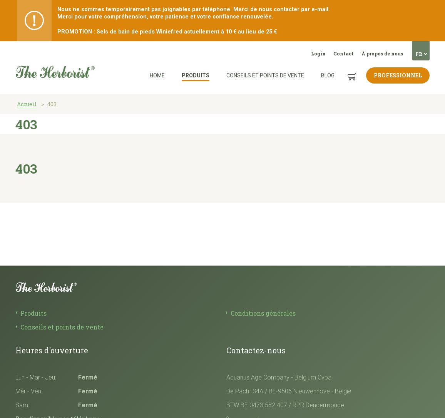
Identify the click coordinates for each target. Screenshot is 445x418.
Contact (343, 53)
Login (318, 53)
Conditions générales (263, 313)
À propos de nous (382, 53)
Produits (195, 75)
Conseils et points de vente (265, 75)
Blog (328, 75)
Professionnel (398, 75)
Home (157, 75)
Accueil (27, 104)
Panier (345, 70)
